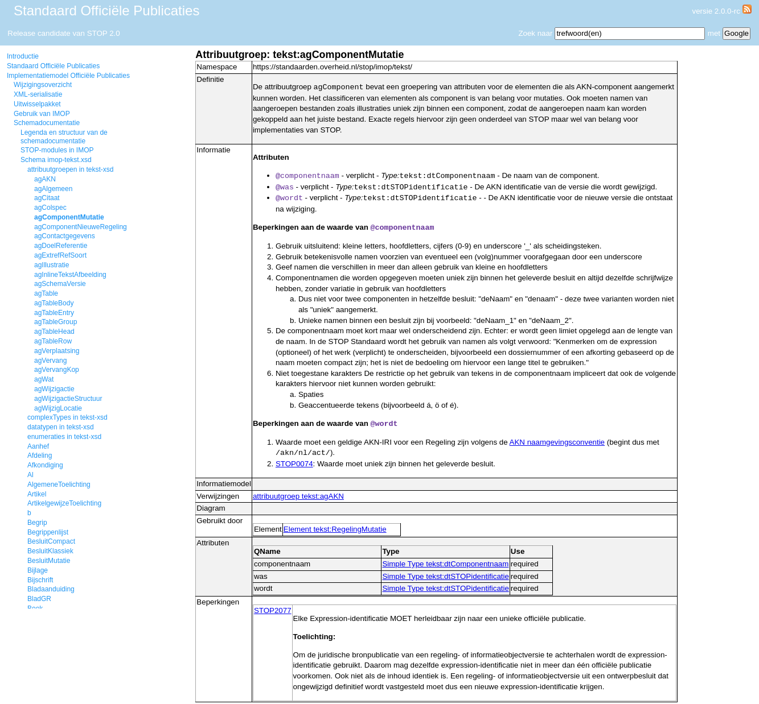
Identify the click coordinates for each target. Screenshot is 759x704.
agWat (44, 379)
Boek (35, 608)
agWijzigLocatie (58, 408)
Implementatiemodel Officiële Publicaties (68, 76)
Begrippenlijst (47, 532)
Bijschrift (40, 580)
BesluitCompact (51, 541)
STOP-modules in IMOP (56, 150)
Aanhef (38, 446)
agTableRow (53, 341)
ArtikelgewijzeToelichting (64, 503)
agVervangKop (56, 370)
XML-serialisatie (38, 94)
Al (30, 475)
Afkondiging (45, 465)
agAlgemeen (53, 189)
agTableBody (53, 303)
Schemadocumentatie (47, 123)
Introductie (23, 56)
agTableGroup (55, 322)
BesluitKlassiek (50, 551)
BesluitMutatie (48, 561)
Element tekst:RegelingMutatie (335, 531)
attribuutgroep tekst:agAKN (298, 498)
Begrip (37, 523)
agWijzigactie (54, 389)
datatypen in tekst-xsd (60, 427)
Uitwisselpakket (37, 104)
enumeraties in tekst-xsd (64, 437)
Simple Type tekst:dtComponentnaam (445, 565)
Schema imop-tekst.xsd (56, 160)
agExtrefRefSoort (60, 255)
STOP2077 (273, 612)
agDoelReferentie (60, 246)
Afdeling (39, 455)
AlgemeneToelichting (59, 484)
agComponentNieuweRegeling (80, 227)
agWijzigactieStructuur (68, 399)
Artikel (36, 494)
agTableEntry (54, 313)
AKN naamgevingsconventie (557, 444)
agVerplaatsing (56, 351)
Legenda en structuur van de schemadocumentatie (64, 136)
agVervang (50, 361)
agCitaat (47, 198)
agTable (46, 293)
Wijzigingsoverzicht (43, 85)
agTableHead (54, 332)
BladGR (39, 599)
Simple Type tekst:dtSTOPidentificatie (445, 578)
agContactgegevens (64, 236)
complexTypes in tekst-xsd (67, 417)
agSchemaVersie (60, 284)
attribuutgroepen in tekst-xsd (70, 169)
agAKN (45, 179)
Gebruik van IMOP (42, 114)
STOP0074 (294, 465)
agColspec (50, 208)
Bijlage (37, 570)
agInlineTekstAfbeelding (70, 275)
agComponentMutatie (69, 217)
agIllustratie (51, 265)
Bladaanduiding (51, 589)
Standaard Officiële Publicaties (53, 66)
